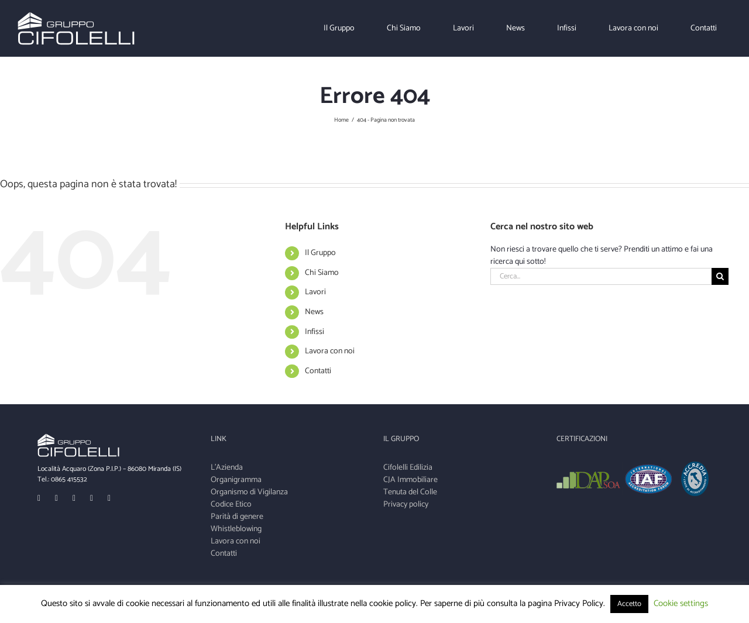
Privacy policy (405, 504)
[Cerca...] (601, 276)
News (314, 312)
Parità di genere (237, 517)
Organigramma (236, 480)
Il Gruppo (320, 253)
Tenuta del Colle (410, 492)
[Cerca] (720, 276)
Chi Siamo (322, 273)
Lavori (315, 292)
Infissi (314, 332)
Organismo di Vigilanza (249, 492)
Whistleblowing (236, 529)
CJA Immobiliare (410, 480)
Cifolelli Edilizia (407, 468)
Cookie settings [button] (681, 603)
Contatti (318, 371)
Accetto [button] (629, 604)
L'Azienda (227, 468)
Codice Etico (231, 504)
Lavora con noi (330, 351)
